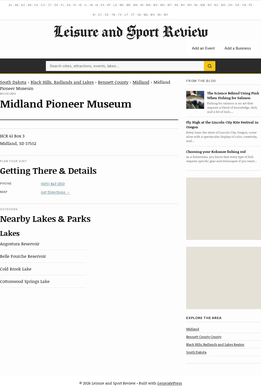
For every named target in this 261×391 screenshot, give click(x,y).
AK (17, 4)
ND (223, 4)
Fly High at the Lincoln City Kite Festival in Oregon (222, 125)
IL (86, 4)
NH (189, 4)
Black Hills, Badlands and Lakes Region (215, 344)
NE (176, 4)
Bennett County (113, 82)
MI (142, 4)
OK (237, 4)
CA (36, 4)
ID (80, 4)
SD (107, 14)
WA (146, 14)
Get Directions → (55, 192)
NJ (196, 4)
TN (113, 14)
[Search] (209, 66)
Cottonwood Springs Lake (25, 281)
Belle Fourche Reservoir (23, 256)
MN (148, 4)
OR (244, 4)
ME (122, 4)
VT (133, 14)
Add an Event (203, 48)
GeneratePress (169, 383)
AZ (23, 4)
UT (126, 14)
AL (10, 4)
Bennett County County (203, 336)
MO (162, 4)
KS (103, 4)
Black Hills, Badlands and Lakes (62, 82)
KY (109, 4)
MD (128, 4)
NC (216, 4)
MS (155, 4)
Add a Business (238, 48)
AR (30, 4)
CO (43, 4)
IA (96, 4)
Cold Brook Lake (15, 269)
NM (202, 4)
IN (91, 4)
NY (210, 4)
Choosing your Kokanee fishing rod (216, 151)
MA (135, 4)
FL (62, 4)
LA (115, 4)
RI (94, 14)
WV (152, 14)
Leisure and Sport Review (130, 31)
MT (170, 4)
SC (100, 14)
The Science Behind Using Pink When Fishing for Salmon (233, 95)
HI (75, 4)
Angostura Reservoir (19, 244)
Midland (141, 82)
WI (159, 14)
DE (56, 4)
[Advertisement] (223, 209)
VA (139, 14)
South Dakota (13, 82)
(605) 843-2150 (53, 183)
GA (69, 4)
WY (166, 14)
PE (250, 4)
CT (50, 4)
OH (230, 4)
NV (183, 4)
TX (120, 14)
